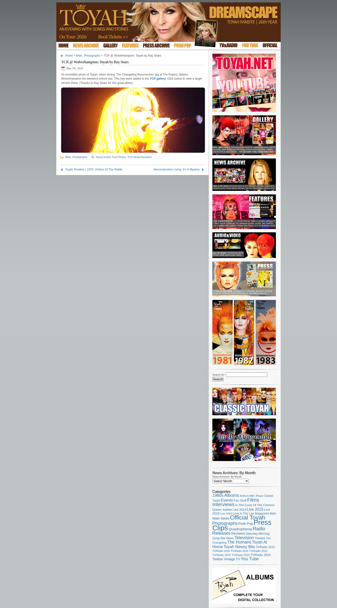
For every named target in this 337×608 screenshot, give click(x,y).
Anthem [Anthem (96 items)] (244, 495)
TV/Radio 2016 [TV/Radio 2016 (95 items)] (239, 551)
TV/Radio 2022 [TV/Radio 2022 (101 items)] (221, 555)
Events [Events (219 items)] (227, 500)
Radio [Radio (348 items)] (259, 528)
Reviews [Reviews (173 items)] (238, 533)
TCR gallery (158, 78)
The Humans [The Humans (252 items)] (239, 542)
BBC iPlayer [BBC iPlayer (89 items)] (256, 495)
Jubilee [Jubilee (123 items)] (227, 509)
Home (69, 55)
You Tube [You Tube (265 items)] (250, 558)
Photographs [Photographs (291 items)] (225, 523)
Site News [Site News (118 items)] (227, 538)
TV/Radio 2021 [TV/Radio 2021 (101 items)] (258, 551)
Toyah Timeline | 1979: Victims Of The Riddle (93, 169)
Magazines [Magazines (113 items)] (262, 513)
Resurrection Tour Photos (111, 157)
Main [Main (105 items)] (273, 513)
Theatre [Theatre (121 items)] (260, 538)
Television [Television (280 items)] (244, 537)
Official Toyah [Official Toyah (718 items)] (247, 517)
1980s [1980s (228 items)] (217, 495)
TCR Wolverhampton (139, 157)
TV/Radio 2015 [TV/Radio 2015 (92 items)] (221, 551)
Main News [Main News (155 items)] (220, 518)
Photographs (92, 55)
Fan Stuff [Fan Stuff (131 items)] (240, 500)
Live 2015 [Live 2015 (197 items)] (255, 509)
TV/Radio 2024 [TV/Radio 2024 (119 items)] (260, 555)
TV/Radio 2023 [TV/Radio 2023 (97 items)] (241, 555)
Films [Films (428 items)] (253, 500)
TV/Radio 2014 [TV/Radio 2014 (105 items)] (265, 547)
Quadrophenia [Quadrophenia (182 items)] (240, 529)
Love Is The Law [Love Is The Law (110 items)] (243, 513)
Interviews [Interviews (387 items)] (223, 504)
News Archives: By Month (227, 476)
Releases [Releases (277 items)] (221, 533)
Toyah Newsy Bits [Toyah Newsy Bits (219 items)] (239, 546)
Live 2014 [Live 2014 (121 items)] (239, 509)
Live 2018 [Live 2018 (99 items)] (226, 513)
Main (79, 55)
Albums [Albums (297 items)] (231, 495)
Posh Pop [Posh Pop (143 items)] (245, 524)
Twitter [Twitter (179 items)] (217, 559)
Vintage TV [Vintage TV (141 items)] (232, 559)
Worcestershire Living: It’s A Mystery (177, 169)
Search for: (218, 374)
